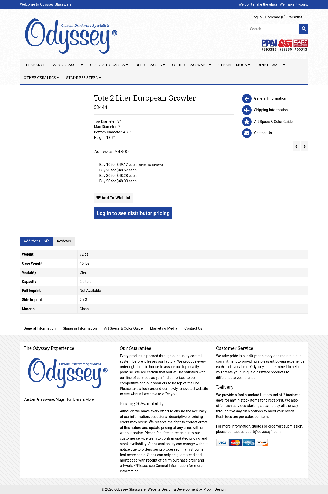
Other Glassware (190, 65)
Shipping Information (80, 328)
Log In (257, 17)
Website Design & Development (173, 489)
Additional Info (37, 241)
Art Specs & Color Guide (123, 328)
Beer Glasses (149, 65)
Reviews (64, 241)
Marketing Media (163, 328)
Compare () (275, 17)
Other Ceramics (40, 78)
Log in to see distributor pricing (133, 213)
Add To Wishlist (113, 197)
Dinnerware (269, 65)
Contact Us (193, 328)
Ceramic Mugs (232, 65)
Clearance (34, 65)
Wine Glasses (66, 65)
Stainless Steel (82, 78)
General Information (40, 328)
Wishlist (295, 17)
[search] (303, 29)
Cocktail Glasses (107, 65)
